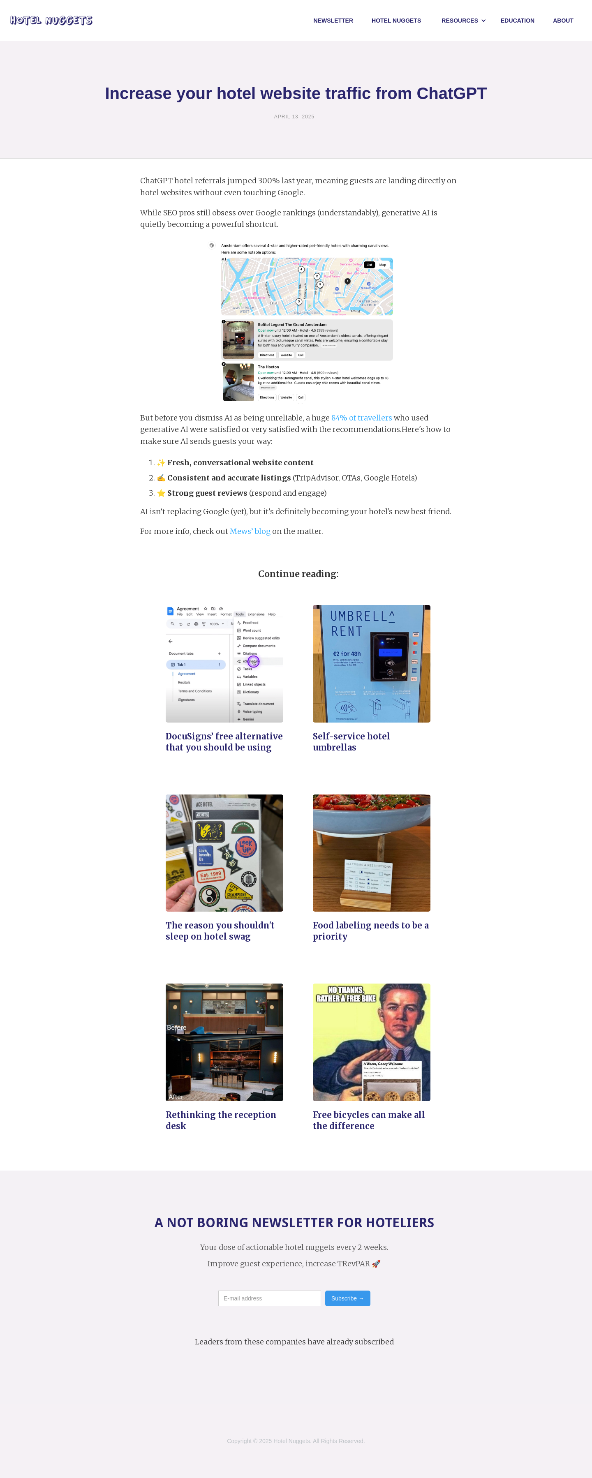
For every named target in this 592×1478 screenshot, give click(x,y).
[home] (51, 21)
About (563, 20)
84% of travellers (361, 418)
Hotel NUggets (396, 20)
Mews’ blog (250, 531)
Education (517, 20)
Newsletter (333, 20)
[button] (464, 20)
